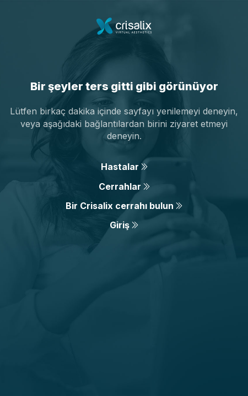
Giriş (124, 224)
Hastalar (124, 166)
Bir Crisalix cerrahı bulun (124, 205)
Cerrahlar (124, 186)
